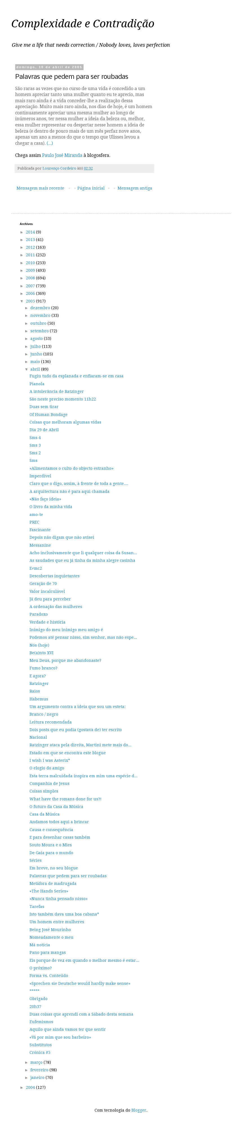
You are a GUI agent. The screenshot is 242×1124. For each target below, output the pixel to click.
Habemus (39, 699)
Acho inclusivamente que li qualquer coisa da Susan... (83, 553)
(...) (50, 143)
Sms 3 (35, 445)
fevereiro (40, 1070)
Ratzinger (39, 683)
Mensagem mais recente (40, 188)
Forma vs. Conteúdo (49, 975)
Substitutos (41, 1045)
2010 (31, 263)
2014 (31, 232)
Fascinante (40, 529)
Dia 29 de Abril (44, 430)
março (37, 1062)
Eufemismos (41, 1022)
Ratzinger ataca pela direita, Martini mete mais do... (80, 745)
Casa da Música (45, 814)
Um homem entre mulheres (57, 922)
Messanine (40, 545)
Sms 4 (35, 437)
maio (35, 361)
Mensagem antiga (135, 188)
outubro (39, 323)
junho (36, 354)
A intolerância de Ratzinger (57, 391)
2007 (31, 286)
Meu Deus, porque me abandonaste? (65, 660)
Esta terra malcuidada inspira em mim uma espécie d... (84, 776)
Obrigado (39, 998)
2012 (31, 247)
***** (34, 991)
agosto (37, 338)
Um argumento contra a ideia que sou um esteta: (78, 706)
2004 (31, 1087)
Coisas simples (44, 791)
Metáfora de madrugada (53, 883)
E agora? (38, 676)
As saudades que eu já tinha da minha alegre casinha (82, 560)
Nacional (38, 737)
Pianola (37, 384)
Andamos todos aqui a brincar (59, 822)
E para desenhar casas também (60, 837)
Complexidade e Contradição (82, 23)
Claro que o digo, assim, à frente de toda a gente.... (79, 483)
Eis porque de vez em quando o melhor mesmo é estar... (84, 960)
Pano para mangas (48, 952)
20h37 (35, 1006)
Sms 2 (35, 453)
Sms (33, 460)
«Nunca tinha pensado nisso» (59, 898)
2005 (31, 301)
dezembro (40, 308)
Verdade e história (48, 622)
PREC (34, 522)
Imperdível (40, 476)
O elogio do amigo (47, 768)
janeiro (38, 1077)
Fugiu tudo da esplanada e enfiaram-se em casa (77, 376)
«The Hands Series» (49, 891)
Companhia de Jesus (50, 783)
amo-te (36, 514)
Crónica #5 (40, 1052)
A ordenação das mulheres (56, 606)
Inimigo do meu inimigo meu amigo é (66, 629)
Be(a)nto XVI (41, 653)
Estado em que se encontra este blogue (68, 753)
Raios (35, 691)
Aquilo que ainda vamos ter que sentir (68, 1029)
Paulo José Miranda (62, 155)
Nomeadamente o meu (51, 937)
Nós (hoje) (39, 645)
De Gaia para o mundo (51, 853)
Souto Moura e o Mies (51, 845)
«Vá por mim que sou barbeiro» (60, 1037)
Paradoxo (39, 614)
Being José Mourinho (50, 929)
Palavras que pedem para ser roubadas (68, 876)
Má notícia (40, 945)
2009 (31, 270)
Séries (36, 860)
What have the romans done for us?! (66, 799)
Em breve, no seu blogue (54, 868)
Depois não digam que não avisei (62, 537)
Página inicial (91, 188)
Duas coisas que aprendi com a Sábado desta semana (81, 1014)
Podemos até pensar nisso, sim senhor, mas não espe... (83, 637)
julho (36, 346)
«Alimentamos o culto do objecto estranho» (71, 468)
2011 (31, 255)
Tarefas (37, 906)
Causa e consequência (51, 829)
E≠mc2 (36, 568)
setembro (40, 331)
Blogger (138, 1110)
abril (35, 369)
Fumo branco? (43, 668)
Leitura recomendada (51, 722)
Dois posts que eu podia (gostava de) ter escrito (76, 729)
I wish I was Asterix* (50, 760)
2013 (31, 239)
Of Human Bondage (49, 414)
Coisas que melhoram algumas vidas (65, 422)
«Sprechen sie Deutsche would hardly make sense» (80, 983)
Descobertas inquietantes (55, 576)
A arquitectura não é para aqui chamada (69, 491)
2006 (31, 293)
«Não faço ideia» (45, 499)
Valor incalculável (47, 591)
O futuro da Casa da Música (56, 806)
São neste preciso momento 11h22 (63, 399)
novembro (40, 315)
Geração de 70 (43, 583)
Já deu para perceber (50, 599)
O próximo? (41, 968)
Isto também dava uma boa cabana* (64, 914)
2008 (31, 278)
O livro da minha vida (51, 506)
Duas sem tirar (44, 406)
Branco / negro (44, 714)
